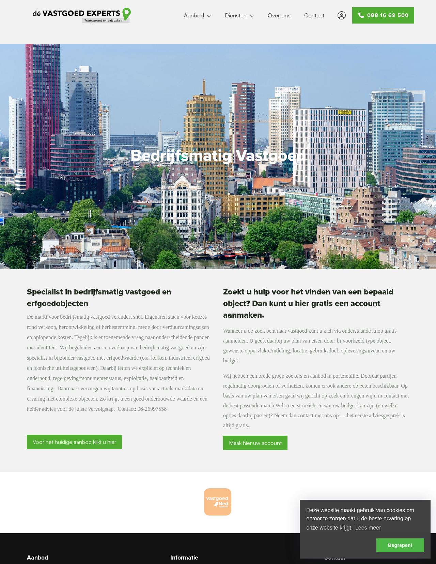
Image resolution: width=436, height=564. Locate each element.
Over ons (279, 15)
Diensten (239, 15)
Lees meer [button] (368, 528)
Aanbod (198, 15)
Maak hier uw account (255, 442)
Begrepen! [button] (400, 545)
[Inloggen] (341, 15)
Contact (314, 15)
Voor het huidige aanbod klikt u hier (74, 441)
